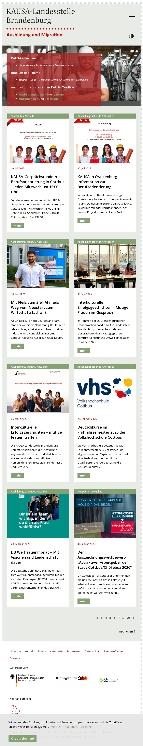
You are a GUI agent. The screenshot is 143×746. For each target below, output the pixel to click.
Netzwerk (51, 99)
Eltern (60, 94)
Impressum (74, 651)
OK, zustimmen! (22, 738)
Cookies (15, 658)
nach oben (127, 631)
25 (128, 618)
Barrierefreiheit (114, 651)
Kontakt (29, 651)
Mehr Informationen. (64, 727)
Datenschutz (93, 651)
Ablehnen (87, 727)
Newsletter (56, 651)
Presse (42, 651)
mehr (17, 226)
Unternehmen (28, 99)
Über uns (15, 651)
